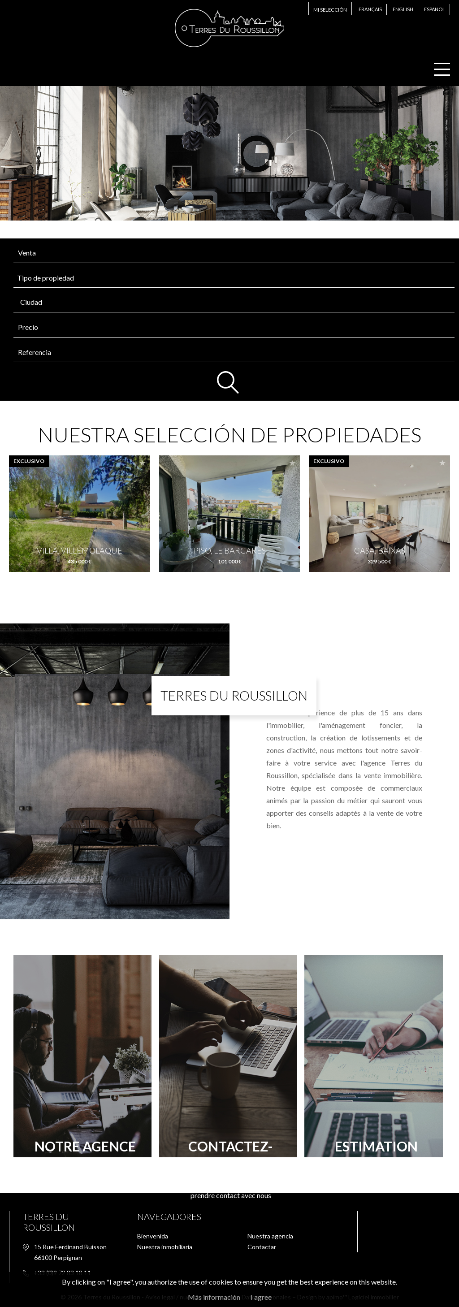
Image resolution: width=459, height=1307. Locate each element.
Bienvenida (152, 1236)
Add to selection (142, 463)
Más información (214, 1297)
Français (370, 9)
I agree (261, 1297)
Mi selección (330, 10)
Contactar (261, 1247)
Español (434, 9)
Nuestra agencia (270, 1236)
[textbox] (204, 302)
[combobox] (234, 302)
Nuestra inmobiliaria (164, 1247)
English (403, 9)
